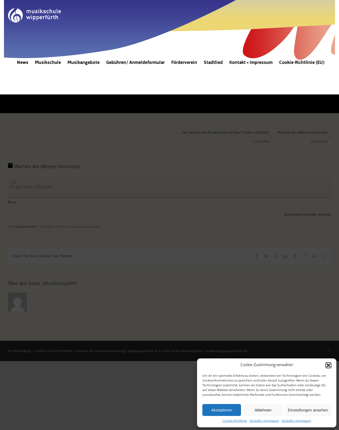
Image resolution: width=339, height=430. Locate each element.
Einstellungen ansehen (308, 410)
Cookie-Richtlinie (234, 421)
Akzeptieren (221, 410)
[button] (328, 365)
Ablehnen (263, 410)
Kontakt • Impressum (264, 421)
